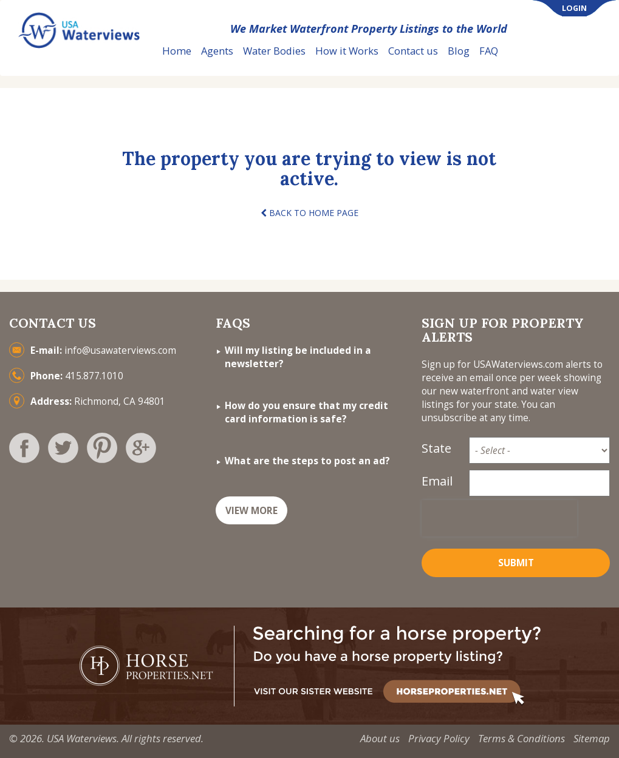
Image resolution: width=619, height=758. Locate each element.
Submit (516, 563)
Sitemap (591, 738)
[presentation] (499, 518)
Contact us (413, 51)
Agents (217, 51)
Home (176, 51)
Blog (459, 51)
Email (437, 481)
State (436, 448)
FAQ (488, 51)
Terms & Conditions (521, 738)
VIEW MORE (251, 510)
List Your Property (560, 51)
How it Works (346, 51)
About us (380, 738)
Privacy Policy (439, 738)
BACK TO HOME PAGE (309, 212)
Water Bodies (274, 51)
